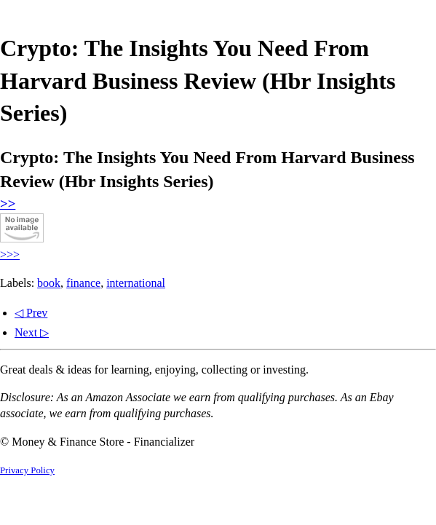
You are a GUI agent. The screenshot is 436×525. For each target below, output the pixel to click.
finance (83, 283)
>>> (10, 254)
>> (7, 203)
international (135, 283)
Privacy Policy (27, 470)
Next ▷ (32, 332)
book (48, 283)
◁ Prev (31, 313)
